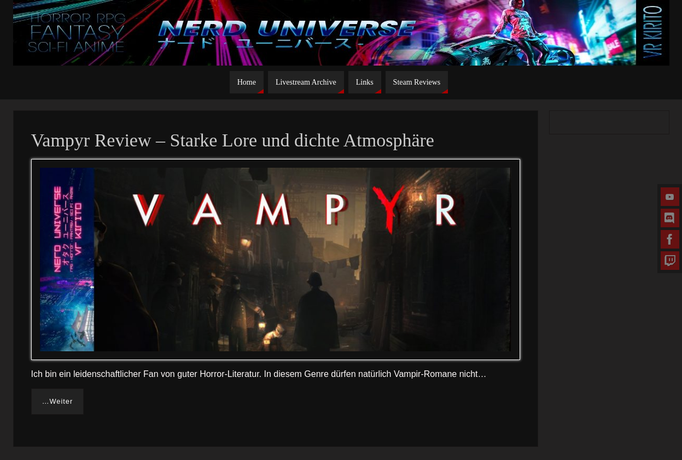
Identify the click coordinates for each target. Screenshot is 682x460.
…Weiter (57, 401)
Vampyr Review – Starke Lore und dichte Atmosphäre (232, 140)
